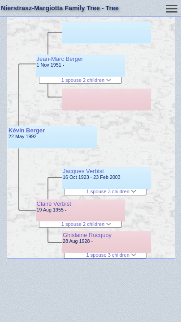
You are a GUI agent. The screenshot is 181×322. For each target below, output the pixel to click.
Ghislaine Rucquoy (87, 235)
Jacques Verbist (83, 171)
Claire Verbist (54, 203)
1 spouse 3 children (111, 191)
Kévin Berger (27, 130)
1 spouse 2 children (86, 80)
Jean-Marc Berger (60, 58)
